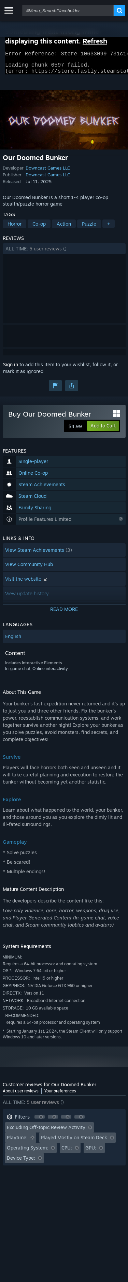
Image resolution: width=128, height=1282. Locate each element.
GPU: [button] (90, 1152)
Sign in (10, 368)
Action (64, 228)
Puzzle (89, 228)
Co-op (39, 228)
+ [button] (108, 228)
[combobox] (68, 10)
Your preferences (60, 1094)
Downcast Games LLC (48, 172)
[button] (64, 252)
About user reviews (21, 1094)
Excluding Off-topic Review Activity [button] (46, 1131)
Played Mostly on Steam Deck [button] (74, 1141)
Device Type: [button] (21, 1162)
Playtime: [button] (17, 1141)
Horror (15, 228)
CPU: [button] (66, 1152)
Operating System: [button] (27, 1152)
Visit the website (27, 583)
